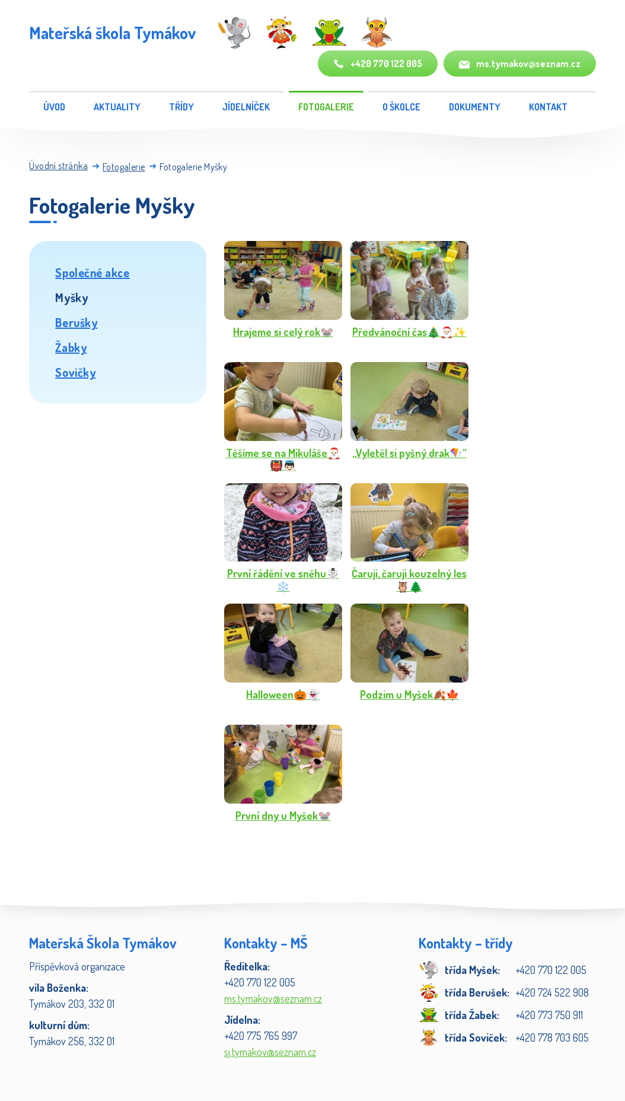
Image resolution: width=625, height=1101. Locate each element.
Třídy (181, 107)
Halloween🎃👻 (283, 694)
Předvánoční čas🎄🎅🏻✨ (409, 332)
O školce (401, 107)
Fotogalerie (326, 107)
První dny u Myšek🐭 (283, 816)
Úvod (54, 107)
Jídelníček (246, 107)
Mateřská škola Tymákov (112, 32)
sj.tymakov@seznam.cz (270, 1051)
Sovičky (75, 372)
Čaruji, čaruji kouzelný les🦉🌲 (409, 580)
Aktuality (117, 107)
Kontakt (548, 107)
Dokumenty (474, 107)
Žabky (71, 347)
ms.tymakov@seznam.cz (520, 64)
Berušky (76, 322)
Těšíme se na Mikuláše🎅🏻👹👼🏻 (283, 459)
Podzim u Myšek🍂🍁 (409, 694)
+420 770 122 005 (377, 64)
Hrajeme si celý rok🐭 (283, 332)
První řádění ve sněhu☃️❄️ (283, 580)
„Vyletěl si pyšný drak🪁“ (409, 453)
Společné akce (92, 272)
